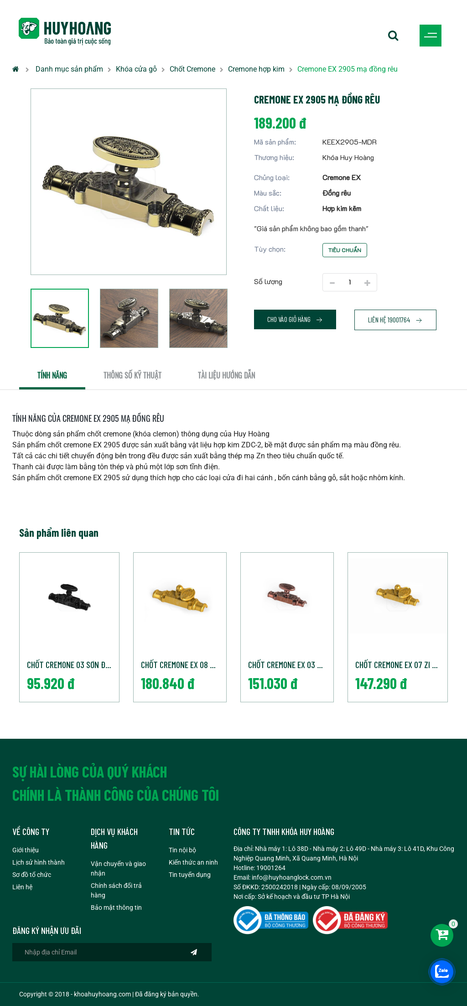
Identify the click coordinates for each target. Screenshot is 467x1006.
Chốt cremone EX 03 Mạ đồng (290, 664)
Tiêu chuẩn (344, 250)
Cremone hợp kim (256, 69)
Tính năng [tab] (52, 375)
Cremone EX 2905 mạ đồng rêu (347, 69)
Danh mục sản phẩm (69, 69)
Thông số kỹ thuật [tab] (132, 375)
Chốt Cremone (192, 69)
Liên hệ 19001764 (395, 319)
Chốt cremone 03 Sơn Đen (70, 664)
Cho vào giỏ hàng (295, 319)
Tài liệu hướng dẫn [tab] (226, 375)
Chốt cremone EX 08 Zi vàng (183, 664)
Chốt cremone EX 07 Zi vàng (401, 664)
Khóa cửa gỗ (136, 69)
